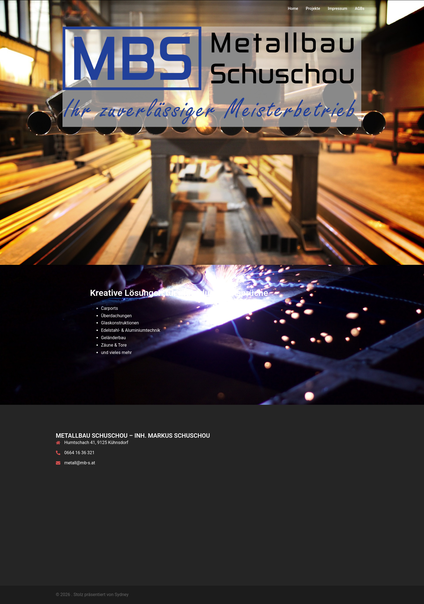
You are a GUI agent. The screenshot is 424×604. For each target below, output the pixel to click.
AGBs (360, 8)
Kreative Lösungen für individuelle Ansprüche (179, 293)
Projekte (313, 8)
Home (293, 8)
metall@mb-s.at (79, 462)
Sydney (122, 594)
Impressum (337, 8)
